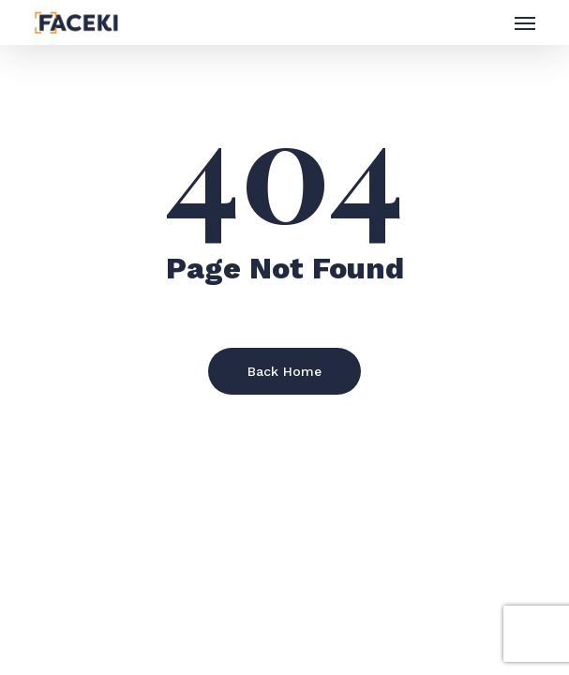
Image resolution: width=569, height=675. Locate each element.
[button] (525, 22)
